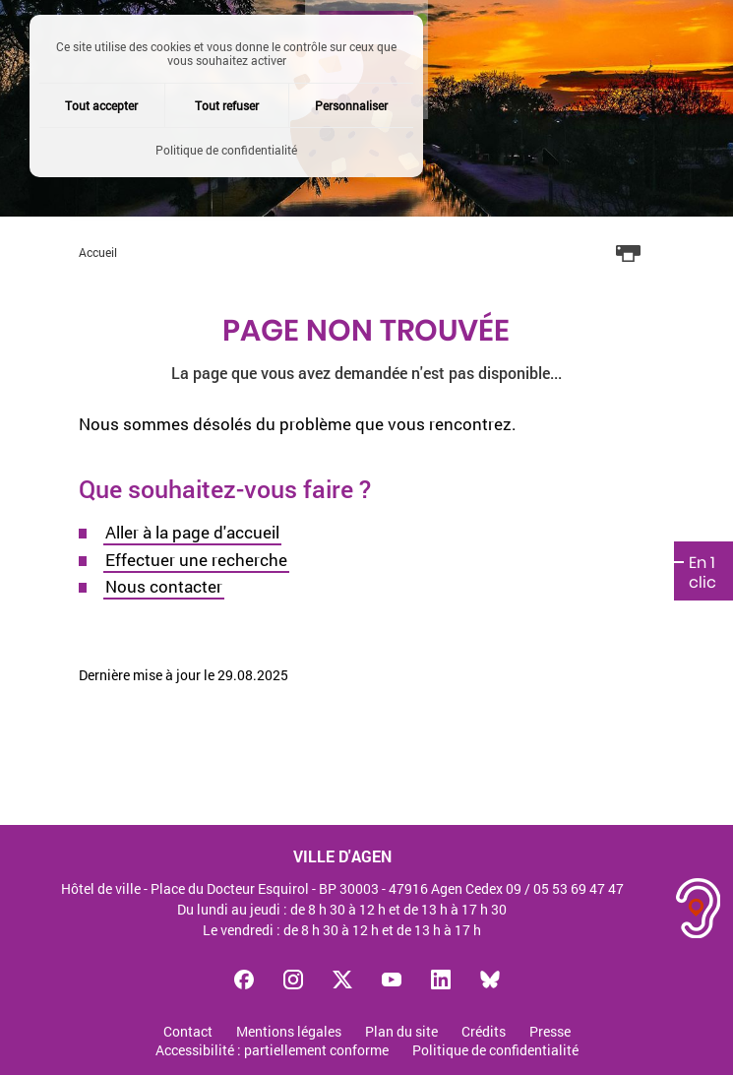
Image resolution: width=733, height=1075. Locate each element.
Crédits (483, 1032)
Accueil (98, 252)
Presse (550, 1032)
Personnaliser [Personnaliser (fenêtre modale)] (351, 105)
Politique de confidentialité (495, 1050)
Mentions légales (288, 1032)
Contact (188, 1032)
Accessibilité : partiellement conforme (272, 1050)
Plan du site (401, 1032)
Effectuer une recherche (196, 559)
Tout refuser (227, 105)
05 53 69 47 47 (578, 888)
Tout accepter (101, 105)
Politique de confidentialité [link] (226, 150)
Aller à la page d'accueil (192, 532)
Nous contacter (163, 586)
